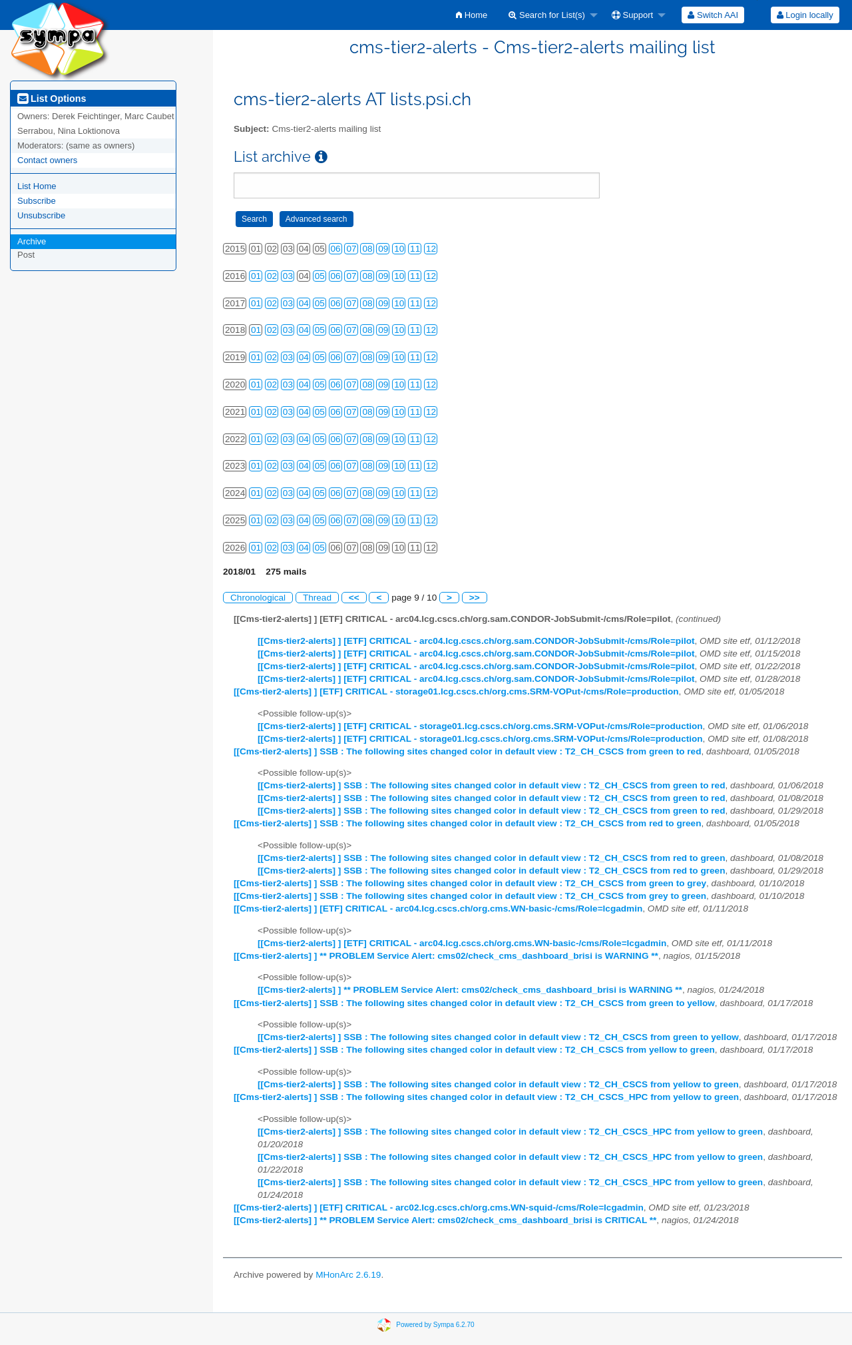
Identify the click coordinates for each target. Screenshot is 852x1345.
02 (272, 276)
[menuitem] (471, 15)
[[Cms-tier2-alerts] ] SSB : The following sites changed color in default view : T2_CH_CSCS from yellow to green (474, 1050)
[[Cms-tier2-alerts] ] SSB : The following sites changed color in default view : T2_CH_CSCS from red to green (467, 823)
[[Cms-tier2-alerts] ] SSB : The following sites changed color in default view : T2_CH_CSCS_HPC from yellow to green (486, 1097)
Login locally (805, 15)
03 (288, 276)
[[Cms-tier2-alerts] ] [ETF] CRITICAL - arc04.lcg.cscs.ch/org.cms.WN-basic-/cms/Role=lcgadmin (438, 909)
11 (415, 249)
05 (320, 276)
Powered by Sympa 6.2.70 (435, 1324)
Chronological (258, 598)
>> (474, 598)
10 (399, 249)
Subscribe (36, 201)
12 (431, 249)
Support (632, 15)
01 (256, 276)
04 (304, 303)
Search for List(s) (547, 15)
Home (471, 15)
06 (336, 249)
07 (351, 249)
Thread (317, 598)
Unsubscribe (41, 215)
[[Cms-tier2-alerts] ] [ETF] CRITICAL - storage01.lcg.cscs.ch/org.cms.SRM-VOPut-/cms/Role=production (456, 691)
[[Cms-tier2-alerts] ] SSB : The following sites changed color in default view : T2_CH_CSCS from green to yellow (474, 1003)
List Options (51, 98)
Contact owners (47, 160)
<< (354, 598)
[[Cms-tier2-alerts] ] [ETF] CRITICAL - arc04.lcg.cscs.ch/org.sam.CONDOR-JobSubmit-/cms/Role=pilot (476, 641)
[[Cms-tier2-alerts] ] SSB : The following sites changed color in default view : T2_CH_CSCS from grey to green (470, 896)
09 (383, 249)
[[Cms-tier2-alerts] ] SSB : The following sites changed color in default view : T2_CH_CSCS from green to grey (470, 883)
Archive (31, 241)
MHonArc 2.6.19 (348, 1275)
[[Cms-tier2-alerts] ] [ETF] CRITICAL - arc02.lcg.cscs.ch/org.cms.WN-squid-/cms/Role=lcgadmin (439, 1207)
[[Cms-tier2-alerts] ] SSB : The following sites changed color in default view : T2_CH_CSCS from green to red (467, 751)
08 (367, 249)
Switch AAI (713, 15)
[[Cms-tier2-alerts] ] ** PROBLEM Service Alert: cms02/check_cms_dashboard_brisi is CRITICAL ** (445, 1220)
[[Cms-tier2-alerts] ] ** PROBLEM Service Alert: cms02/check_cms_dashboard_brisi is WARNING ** (446, 956)
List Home (37, 186)
